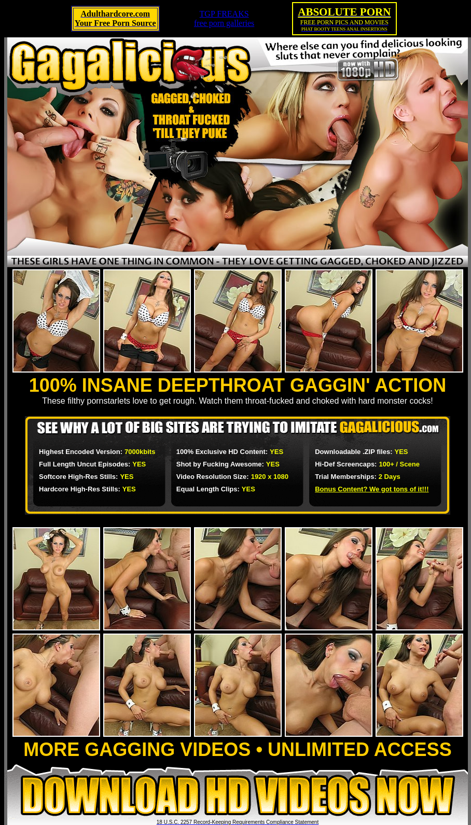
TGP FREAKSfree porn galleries (224, 18)
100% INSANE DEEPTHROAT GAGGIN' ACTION (238, 385)
